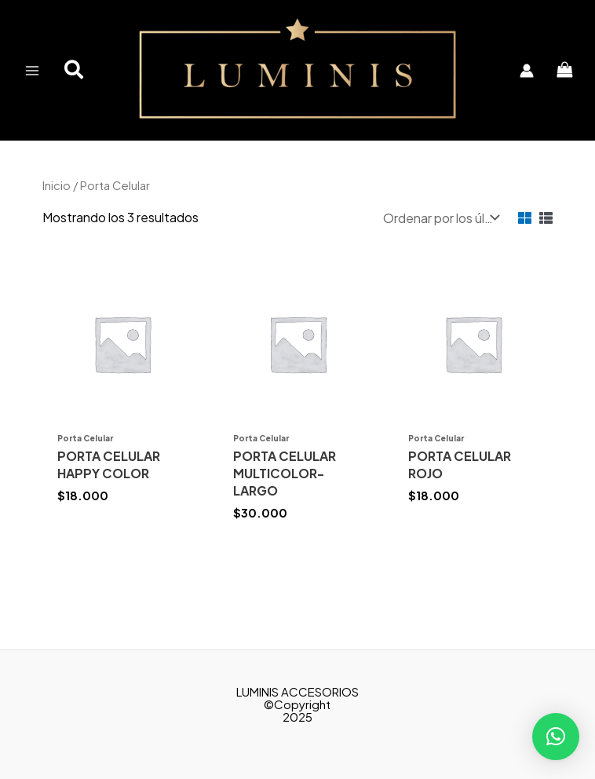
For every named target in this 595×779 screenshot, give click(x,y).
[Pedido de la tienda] (439, 217)
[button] (74, 71)
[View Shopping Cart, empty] (564, 70)
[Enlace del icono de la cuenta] (527, 71)
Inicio (56, 185)
